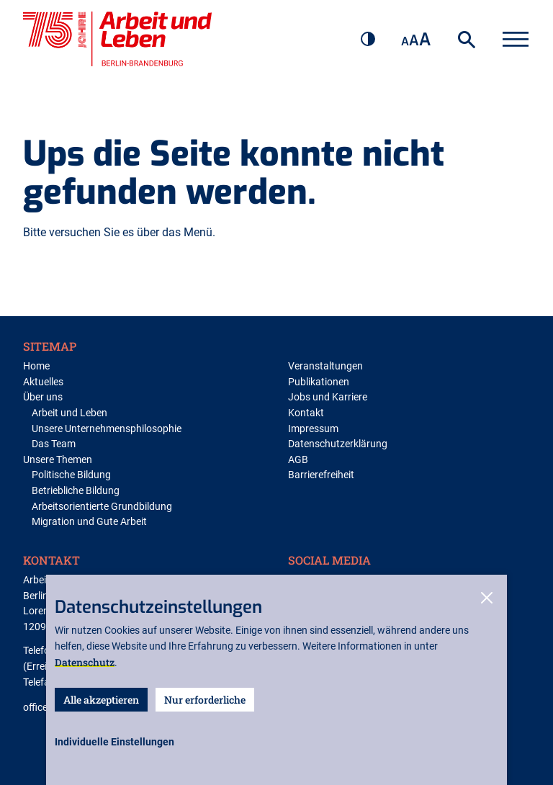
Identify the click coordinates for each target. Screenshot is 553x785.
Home (36, 366)
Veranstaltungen (325, 366)
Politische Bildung (71, 475)
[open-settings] (114, 742)
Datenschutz (84, 662)
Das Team (54, 444)
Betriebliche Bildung (76, 491)
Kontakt (306, 413)
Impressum (313, 429)
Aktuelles (43, 382)
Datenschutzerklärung (337, 444)
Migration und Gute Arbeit (89, 522)
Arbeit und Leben (69, 413)
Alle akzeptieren (101, 699)
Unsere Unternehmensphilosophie (106, 429)
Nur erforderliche (205, 699)
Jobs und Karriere (327, 397)
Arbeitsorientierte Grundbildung (102, 507)
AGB (298, 460)
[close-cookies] (486, 599)
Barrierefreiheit (321, 475)
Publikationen (318, 382)
